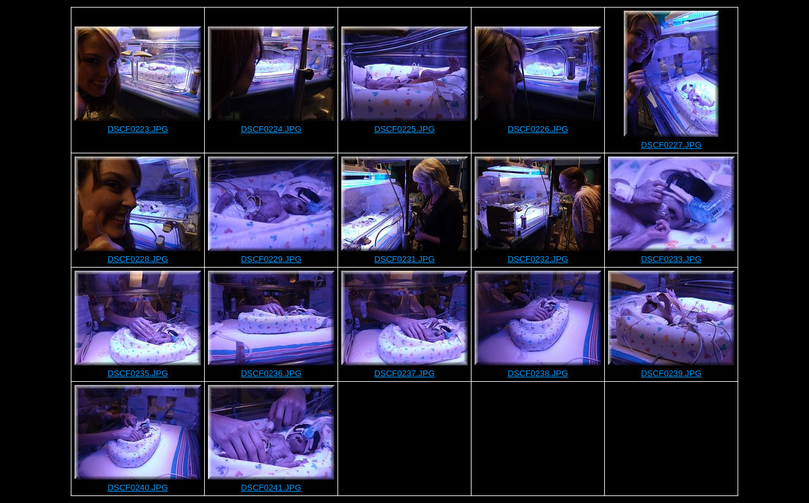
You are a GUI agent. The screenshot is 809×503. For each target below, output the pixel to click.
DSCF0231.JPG (404, 259)
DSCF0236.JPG (271, 373)
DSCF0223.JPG (137, 129)
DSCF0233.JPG (671, 259)
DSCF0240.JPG (137, 487)
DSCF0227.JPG (671, 145)
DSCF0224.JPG (271, 129)
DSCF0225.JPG (404, 129)
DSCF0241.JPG (271, 487)
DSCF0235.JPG (137, 373)
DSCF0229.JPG (271, 259)
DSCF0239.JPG (671, 373)
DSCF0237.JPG (404, 373)
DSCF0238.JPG (538, 373)
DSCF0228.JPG (137, 259)
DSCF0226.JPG (538, 129)
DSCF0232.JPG (538, 259)
